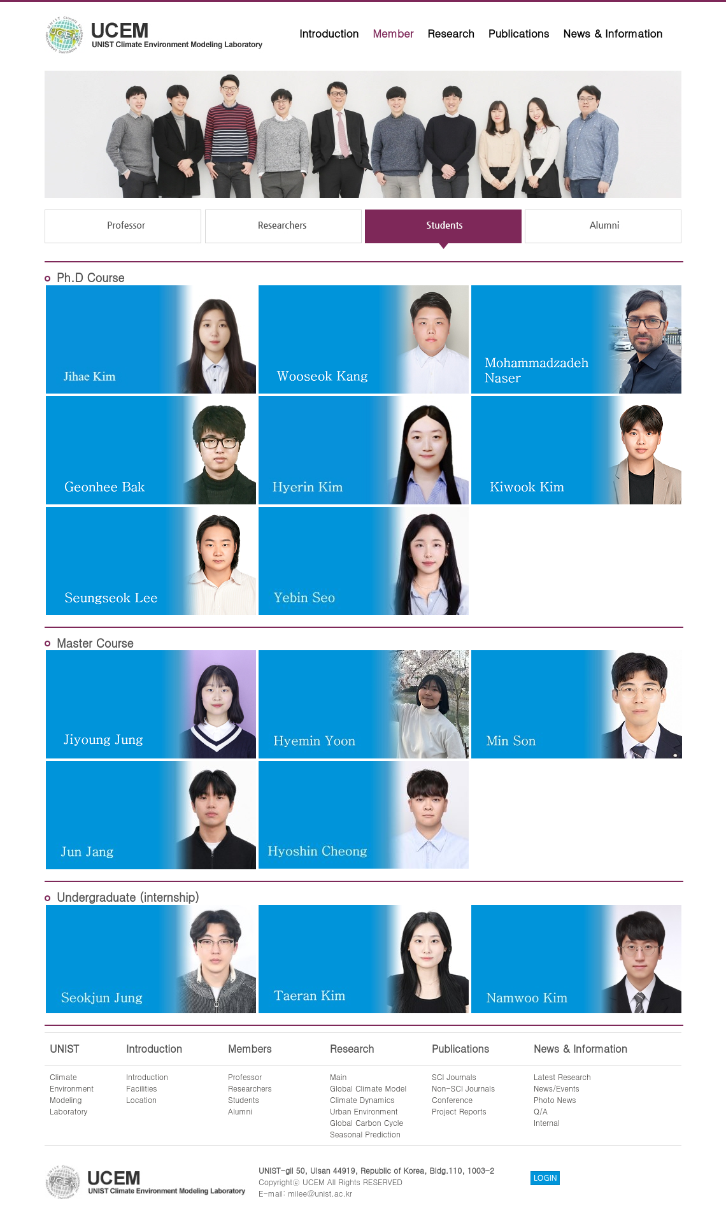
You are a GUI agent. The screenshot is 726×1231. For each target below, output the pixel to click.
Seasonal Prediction (365, 1133)
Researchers (250, 1088)
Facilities (141, 1088)
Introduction (329, 33)
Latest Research (562, 1076)
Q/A (541, 1111)
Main (338, 1076)
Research (450, 33)
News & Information (612, 33)
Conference (452, 1099)
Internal (547, 1122)
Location (141, 1099)
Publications (519, 33)
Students (243, 1099)
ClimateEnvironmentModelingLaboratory (72, 1093)
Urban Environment (364, 1111)
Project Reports (459, 1111)
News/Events (557, 1088)
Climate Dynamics (362, 1099)
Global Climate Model (368, 1088)
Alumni (240, 1111)
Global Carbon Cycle (366, 1122)
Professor (245, 1076)
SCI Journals (454, 1076)
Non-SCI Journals (463, 1088)
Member (393, 33)
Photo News (555, 1099)
